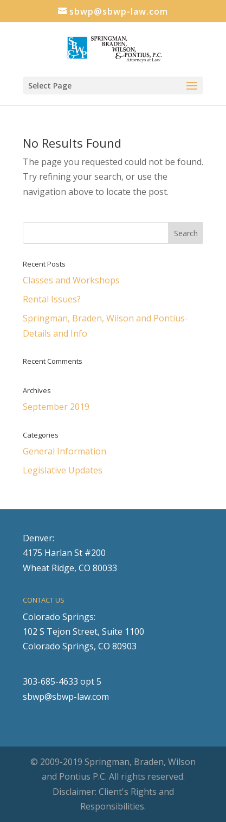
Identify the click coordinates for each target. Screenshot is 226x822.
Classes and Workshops (71, 280)
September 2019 (56, 407)
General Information (64, 451)
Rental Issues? (52, 299)
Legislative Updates (62, 470)
